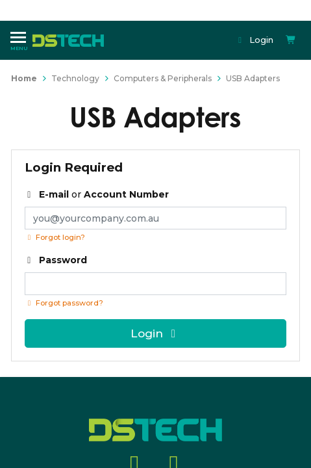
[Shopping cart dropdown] (291, 40)
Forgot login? (55, 237)
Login (254, 39)
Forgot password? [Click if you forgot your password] (64, 302)
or (97, 194)
